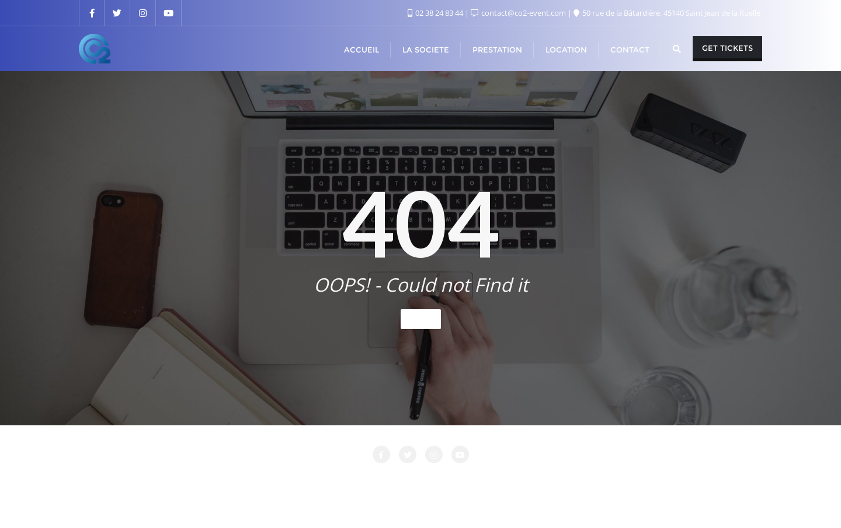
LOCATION (415, 479)
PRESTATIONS (629, 479)
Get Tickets (727, 48)
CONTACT (291, 479)
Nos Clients (561, 479)
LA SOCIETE (352, 479)
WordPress (480, 503)
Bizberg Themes (593, 503)
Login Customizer (487, 479)
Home (420, 318)
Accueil (193, 479)
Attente (239, 479)
